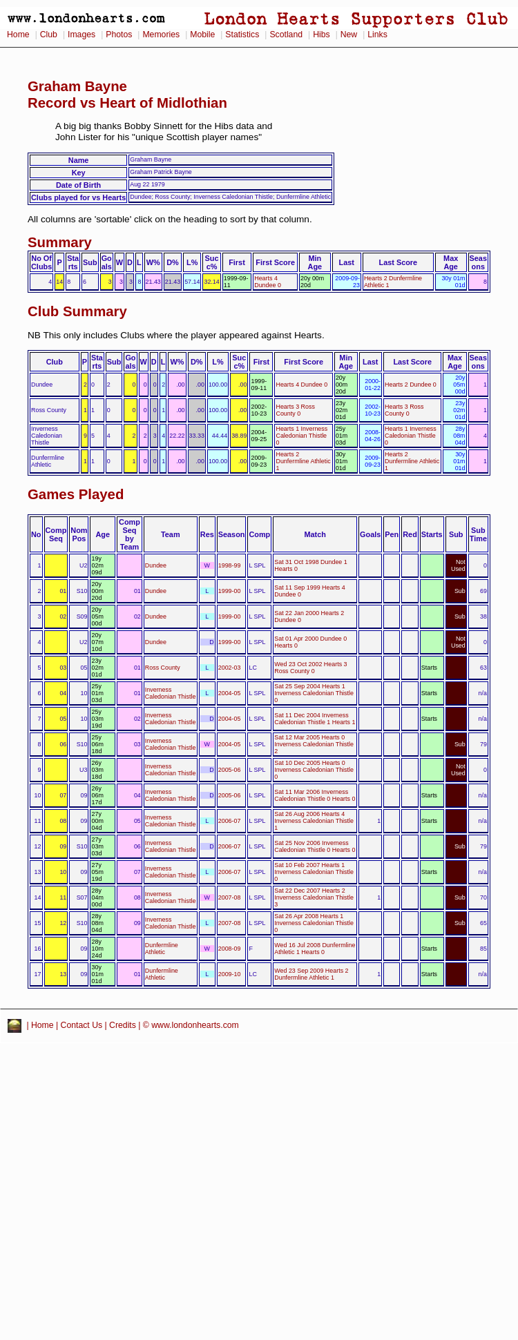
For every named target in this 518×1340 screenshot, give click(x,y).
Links (377, 34)
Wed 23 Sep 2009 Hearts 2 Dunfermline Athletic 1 (311, 974)
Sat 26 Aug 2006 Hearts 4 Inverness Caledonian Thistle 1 (314, 820)
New (348, 34)
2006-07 (229, 820)
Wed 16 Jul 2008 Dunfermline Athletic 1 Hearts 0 (314, 948)
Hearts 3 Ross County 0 (295, 410)
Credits (122, 1025)
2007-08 (229, 897)
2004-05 (229, 693)
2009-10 (229, 974)
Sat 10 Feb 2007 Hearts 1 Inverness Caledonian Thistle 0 (314, 872)
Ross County (162, 667)
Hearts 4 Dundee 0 (267, 282)
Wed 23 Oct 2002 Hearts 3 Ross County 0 (310, 667)
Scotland (286, 34)
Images (81, 34)
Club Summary (77, 311)
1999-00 (229, 591)
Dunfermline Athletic (161, 948)
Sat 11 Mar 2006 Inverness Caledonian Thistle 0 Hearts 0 (314, 795)
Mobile (202, 34)
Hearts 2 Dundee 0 (411, 384)
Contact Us (82, 1025)
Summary (60, 242)
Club (48, 34)
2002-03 (229, 667)
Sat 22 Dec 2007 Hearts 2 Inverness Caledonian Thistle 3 (314, 897)
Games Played (76, 494)
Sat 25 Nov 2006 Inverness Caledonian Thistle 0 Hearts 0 (314, 846)
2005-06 (229, 769)
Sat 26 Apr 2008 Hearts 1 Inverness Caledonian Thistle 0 (314, 923)
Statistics (242, 34)
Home (18, 34)
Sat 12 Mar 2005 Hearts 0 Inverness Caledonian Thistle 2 (314, 744)
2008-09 (229, 948)
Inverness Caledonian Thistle (170, 693)
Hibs (321, 34)
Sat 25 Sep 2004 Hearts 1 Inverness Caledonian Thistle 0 (314, 693)
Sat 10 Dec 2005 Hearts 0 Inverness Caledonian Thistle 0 (314, 769)
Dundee (155, 565)
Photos (119, 34)
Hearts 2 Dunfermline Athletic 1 (303, 461)
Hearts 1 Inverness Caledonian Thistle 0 (301, 435)
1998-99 (229, 565)
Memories (161, 34)
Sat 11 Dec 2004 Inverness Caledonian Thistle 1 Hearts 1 (314, 719)
